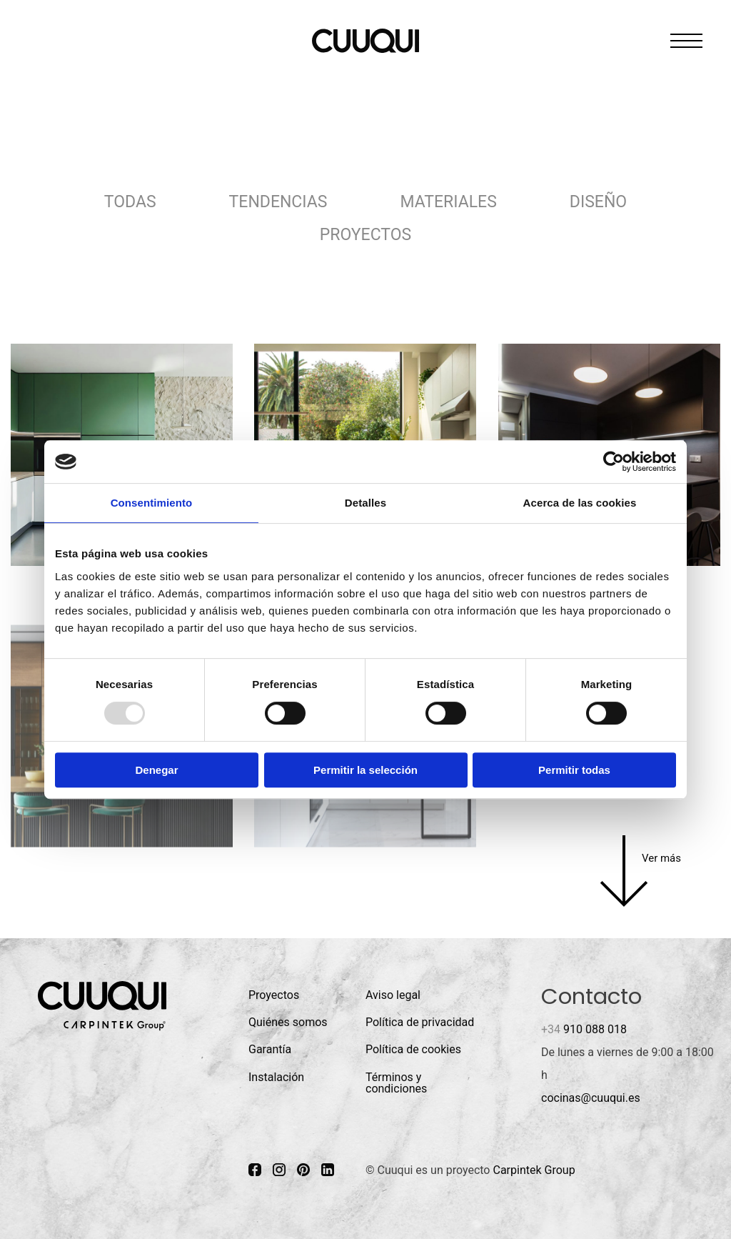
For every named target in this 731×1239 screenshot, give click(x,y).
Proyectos (365, 234)
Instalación (276, 1077)
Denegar (156, 770)
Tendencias (278, 202)
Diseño (598, 202)
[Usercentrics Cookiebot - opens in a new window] (613, 461)
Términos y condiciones (396, 1082)
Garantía (269, 1049)
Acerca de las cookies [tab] (580, 503)
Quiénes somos (288, 1022)
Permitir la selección (365, 770)
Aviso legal (393, 995)
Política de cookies (413, 1049)
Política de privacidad (420, 1022)
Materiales (448, 202)
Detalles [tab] (365, 503)
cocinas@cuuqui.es (590, 1098)
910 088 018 (584, 1029)
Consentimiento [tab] (152, 503)
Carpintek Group (534, 1170)
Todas (130, 202)
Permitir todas (574, 770)
